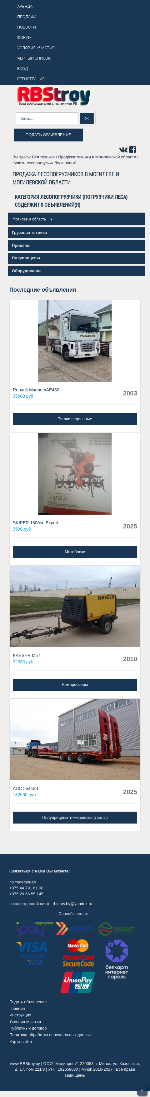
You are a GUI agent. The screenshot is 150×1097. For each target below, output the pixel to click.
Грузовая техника (29, 232)
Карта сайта (20, 1041)
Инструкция (20, 1015)
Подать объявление (48, 134)
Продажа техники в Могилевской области (97, 157)
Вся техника (43, 157)
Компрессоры (75, 684)
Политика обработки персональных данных (50, 1034)
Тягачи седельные (75, 418)
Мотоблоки (75, 551)
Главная (17, 1008)
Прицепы (21, 245)
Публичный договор (28, 1028)
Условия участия (25, 1021)
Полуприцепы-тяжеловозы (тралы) (75, 817)
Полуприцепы (26, 258)
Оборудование (27, 270)
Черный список (34, 58)
